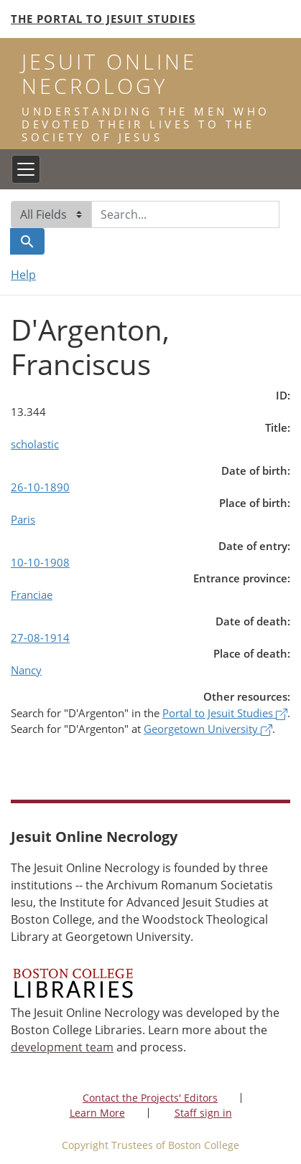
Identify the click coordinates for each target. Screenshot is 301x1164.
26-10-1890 (40, 487)
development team (62, 1047)
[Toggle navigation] (25, 169)
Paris (23, 519)
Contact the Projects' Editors (150, 1097)
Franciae (31, 594)
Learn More (97, 1113)
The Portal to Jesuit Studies (103, 18)
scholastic (35, 444)
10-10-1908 (40, 562)
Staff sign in (203, 1113)
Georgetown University (208, 728)
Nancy (26, 670)
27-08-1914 (40, 637)
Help (23, 275)
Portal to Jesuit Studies (224, 713)
